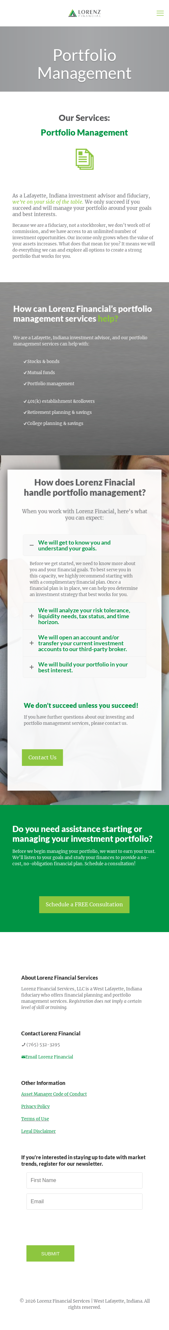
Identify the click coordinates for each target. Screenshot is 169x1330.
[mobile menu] (160, 13)
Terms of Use (35, 1119)
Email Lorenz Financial (47, 1057)
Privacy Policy (35, 1106)
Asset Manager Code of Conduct (54, 1094)
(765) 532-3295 (40, 1044)
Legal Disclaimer (38, 1131)
